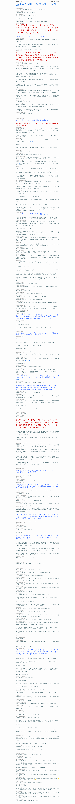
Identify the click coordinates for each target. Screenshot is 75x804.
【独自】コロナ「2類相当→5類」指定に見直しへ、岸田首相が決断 (37, 4)
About (52, 1)
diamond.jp (18, 163)
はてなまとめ (19, 1)
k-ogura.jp (45, 214)
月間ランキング (56, 1)
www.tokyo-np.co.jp (29, 141)
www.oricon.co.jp (29, 360)
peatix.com (18, 706)
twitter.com (18, 379)
